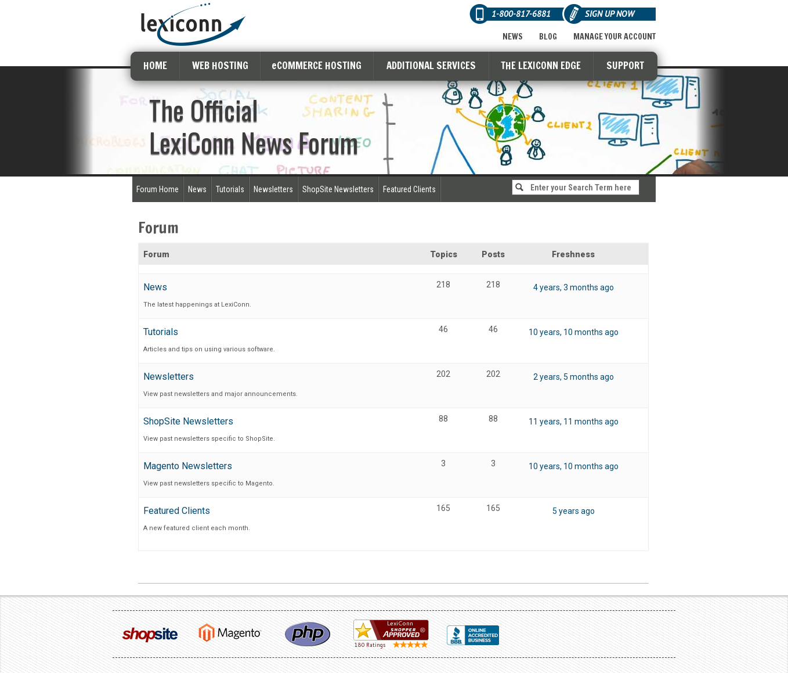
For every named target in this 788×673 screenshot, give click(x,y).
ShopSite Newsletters (338, 189)
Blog (548, 36)
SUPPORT (625, 65)
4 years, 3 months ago (573, 287)
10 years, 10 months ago (574, 332)
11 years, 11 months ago (574, 421)
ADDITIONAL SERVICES (431, 65)
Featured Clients (409, 189)
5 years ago (573, 511)
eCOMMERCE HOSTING (317, 65)
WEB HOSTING (220, 65)
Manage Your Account (614, 36)
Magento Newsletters (187, 466)
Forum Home (157, 189)
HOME (155, 65)
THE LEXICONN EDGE (541, 65)
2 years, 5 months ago (573, 377)
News (513, 36)
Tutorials (230, 189)
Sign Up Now (609, 13)
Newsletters (273, 189)
